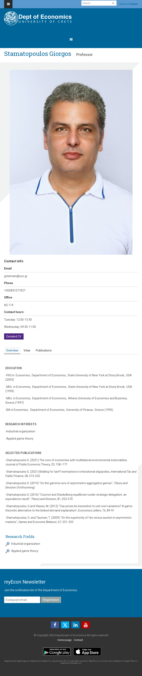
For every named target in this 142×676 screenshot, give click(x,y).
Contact (78, 639)
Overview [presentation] (12, 350)
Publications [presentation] (44, 350)
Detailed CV (13, 336)
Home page (65, 639)
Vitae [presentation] (27, 350)
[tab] (12, 350)
